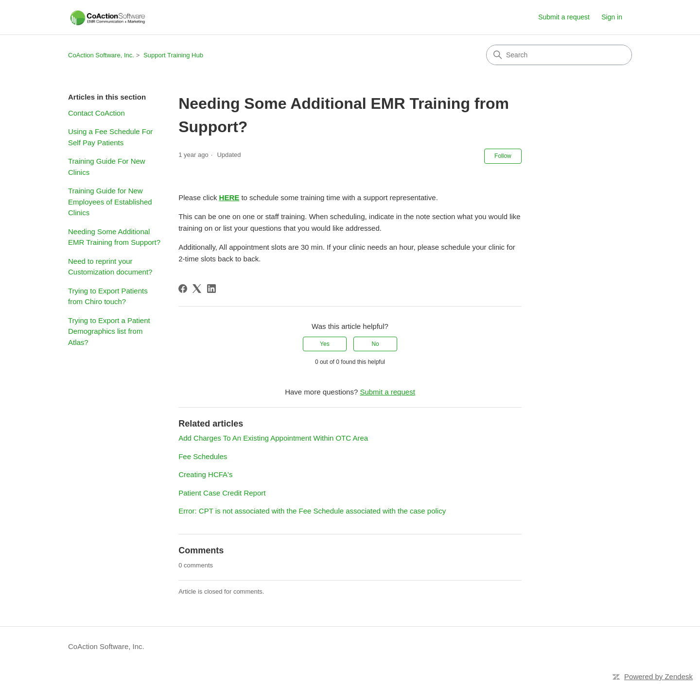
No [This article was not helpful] (375, 344)
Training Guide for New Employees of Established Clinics (110, 202)
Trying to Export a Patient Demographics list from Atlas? (109, 331)
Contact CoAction (96, 113)
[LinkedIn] (211, 288)
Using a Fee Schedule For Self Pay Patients (110, 137)
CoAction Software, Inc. (101, 55)
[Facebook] (182, 288)
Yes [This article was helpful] (325, 344)
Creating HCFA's (205, 474)
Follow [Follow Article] (502, 156)
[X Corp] (196, 288)
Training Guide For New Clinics (106, 166)
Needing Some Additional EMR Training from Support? (114, 237)
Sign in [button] (611, 17)
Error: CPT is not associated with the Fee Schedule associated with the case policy (312, 511)
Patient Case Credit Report (221, 493)
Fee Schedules (202, 456)
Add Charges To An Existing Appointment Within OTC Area (273, 438)
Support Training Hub (173, 55)
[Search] (559, 55)
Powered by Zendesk (658, 676)
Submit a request (564, 17)
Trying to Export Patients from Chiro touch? (108, 296)
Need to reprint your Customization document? (110, 266)
